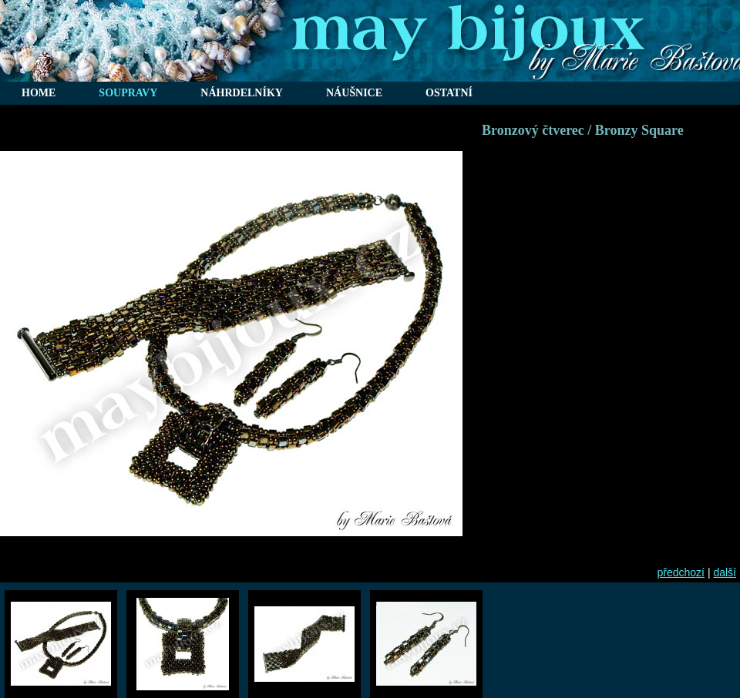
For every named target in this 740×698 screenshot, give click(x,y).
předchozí (681, 572)
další (724, 572)
